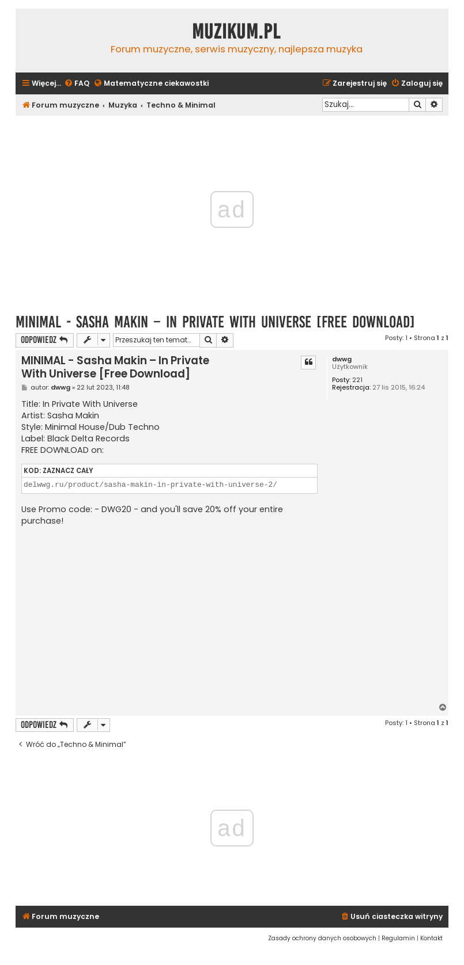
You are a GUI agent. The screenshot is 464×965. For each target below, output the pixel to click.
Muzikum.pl (236, 31)
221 (357, 380)
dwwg (342, 359)
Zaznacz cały (68, 470)
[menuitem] (76, 83)
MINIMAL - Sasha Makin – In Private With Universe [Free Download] (215, 322)
